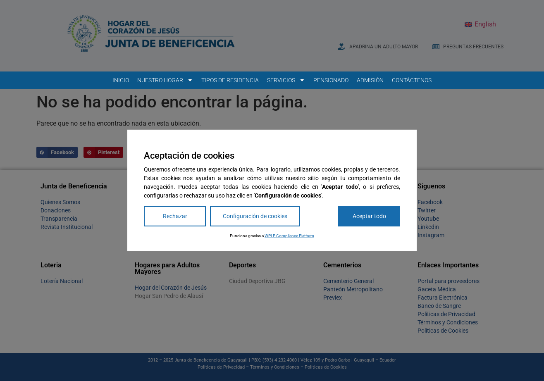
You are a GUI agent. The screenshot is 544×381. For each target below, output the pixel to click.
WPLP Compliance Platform (289, 235)
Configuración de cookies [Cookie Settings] (255, 216)
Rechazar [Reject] (175, 216)
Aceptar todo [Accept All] (369, 216)
